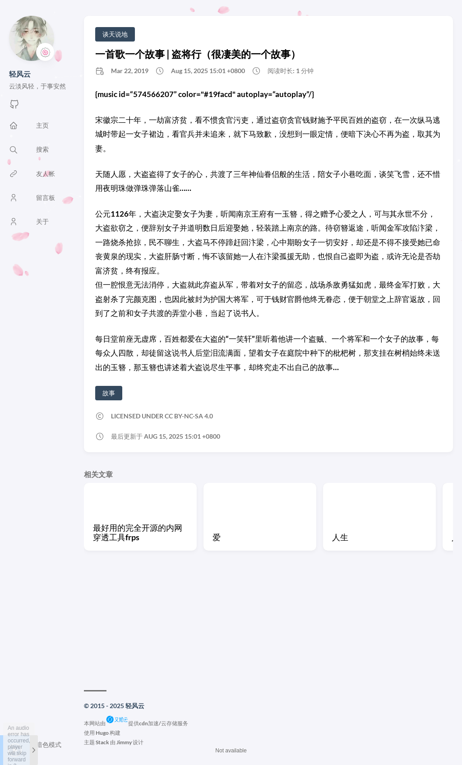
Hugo (102, 732)
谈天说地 (115, 34)
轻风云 (20, 74)
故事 (108, 393)
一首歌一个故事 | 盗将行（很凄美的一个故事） (197, 54)
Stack (102, 742)
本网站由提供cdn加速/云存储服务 (136, 723)
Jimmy (124, 742)
